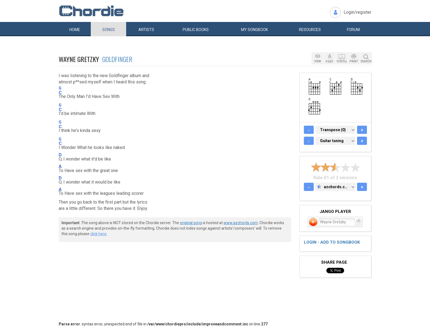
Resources (310, 29)
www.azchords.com (241, 223)
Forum (353, 29)
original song (191, 223)
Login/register (357, 12)
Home (74, 29)
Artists (146, 29)
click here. (98, 234)
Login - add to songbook (332, 242)
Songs (108, 29)
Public (196, 29)
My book (254, 29)
